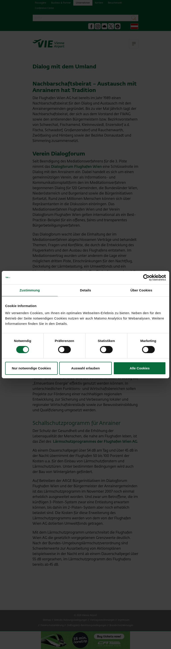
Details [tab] (85, 290)
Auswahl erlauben (85, 368)
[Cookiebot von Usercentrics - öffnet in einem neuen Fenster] (146, 277)
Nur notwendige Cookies (31, 368)
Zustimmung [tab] (30, 290)
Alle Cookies (140, 368)
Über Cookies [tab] (141, 290)
